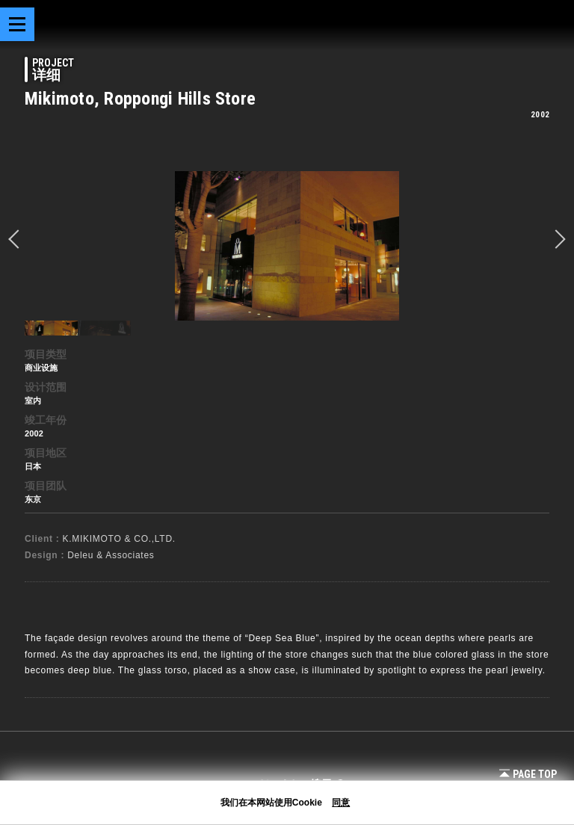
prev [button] (18, 239)
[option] (287, 246)
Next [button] (556, 239)
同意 (341, 802)
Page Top (528, 774)
